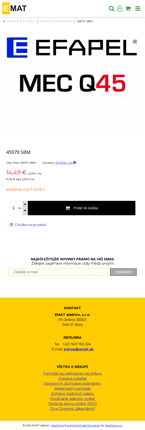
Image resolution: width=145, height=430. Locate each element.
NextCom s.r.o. (113, 425)
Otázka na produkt (28, 225)
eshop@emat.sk (79, 349)
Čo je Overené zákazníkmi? (72, 409)
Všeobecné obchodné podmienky (72, 383)
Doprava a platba (72, 378)
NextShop (57, 425)
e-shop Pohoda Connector (83, 425)
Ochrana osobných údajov (72, 393)
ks (19, 208)
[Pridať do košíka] (81, 208)
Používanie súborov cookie (72, 398)
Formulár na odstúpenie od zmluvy (72, 373)
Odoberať (123, 272)
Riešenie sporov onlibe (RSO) (72, 403)
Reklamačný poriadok (72, 388)
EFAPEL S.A (66, 162)
